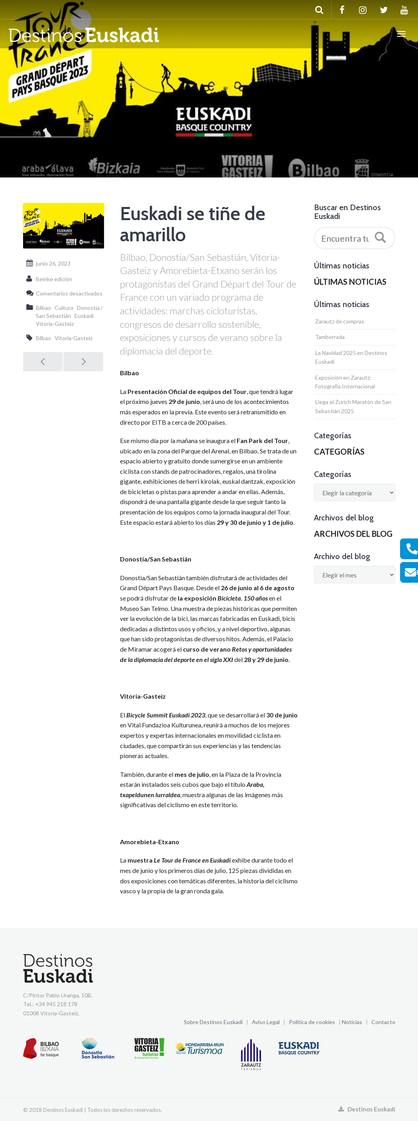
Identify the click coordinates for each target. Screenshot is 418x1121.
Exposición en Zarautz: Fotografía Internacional (345, 382)
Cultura (64, 307)
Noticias (352, 1022)
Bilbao (43, 307)
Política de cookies (312, 1022)
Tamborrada (330, 336)
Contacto (383, 1022)
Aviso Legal (266, 1022)
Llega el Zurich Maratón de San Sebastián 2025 (353, 406)
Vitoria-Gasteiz (55, 323)
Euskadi (84, 315)
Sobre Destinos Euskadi (213, 1022)
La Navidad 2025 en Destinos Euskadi (351, 357)
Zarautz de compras (339, 321)
